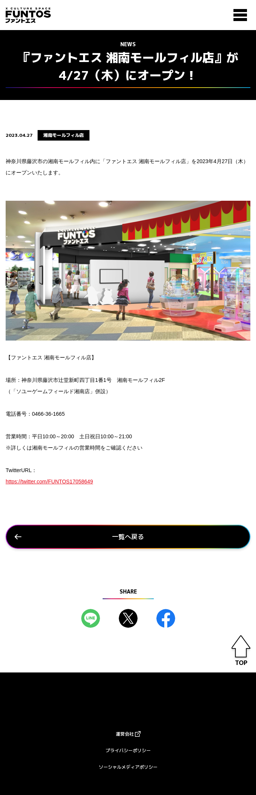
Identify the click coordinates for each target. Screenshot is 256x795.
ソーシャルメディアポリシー (128, 767)
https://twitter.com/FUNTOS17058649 (49, 482)
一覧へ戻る (128, 536)
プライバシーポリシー (128, 750)
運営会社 (125, 734)
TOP (241, 663)
